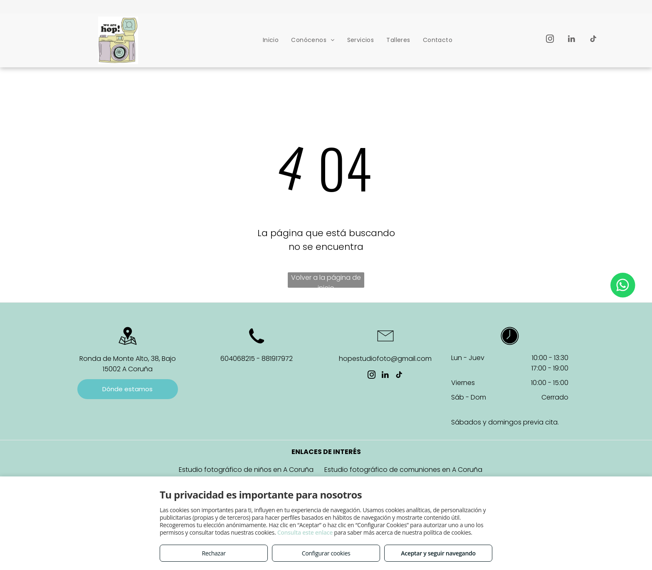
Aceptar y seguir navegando (438, 553)
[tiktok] (593, 40)
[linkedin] (572, 40)
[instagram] (550, 40)
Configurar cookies (326, 553)
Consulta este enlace (305, 532)
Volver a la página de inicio (326, 280)
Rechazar (213, 553)
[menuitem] (271, 40)
